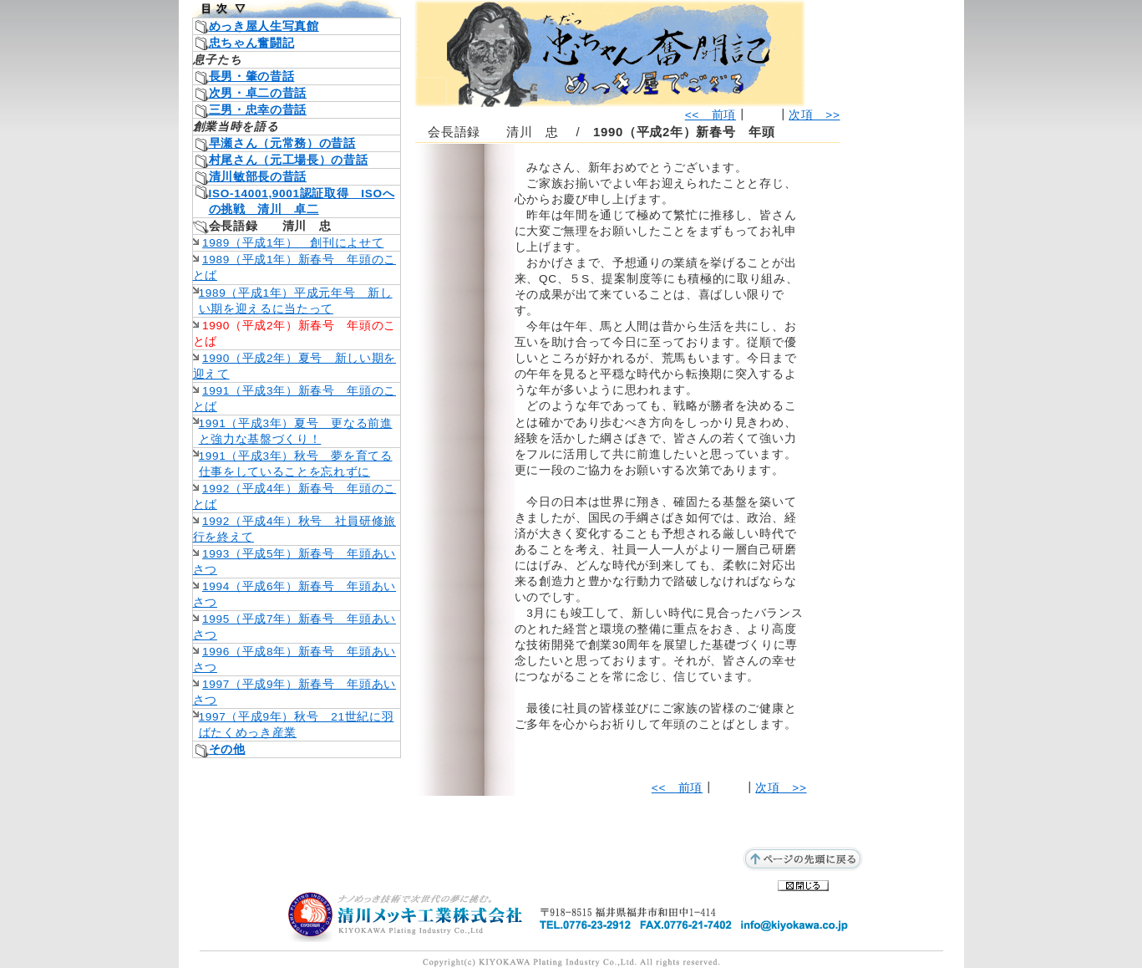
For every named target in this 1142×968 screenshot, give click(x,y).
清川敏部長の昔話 (258, 177)
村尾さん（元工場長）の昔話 (288, 160)
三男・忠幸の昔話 (258, 110)
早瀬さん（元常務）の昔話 (282, 143)
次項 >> (814, 115)
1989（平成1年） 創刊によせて (292, 243)
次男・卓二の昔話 (258, 93)
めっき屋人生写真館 (264, 26)
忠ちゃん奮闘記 (252, 43)
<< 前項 (710, 115)
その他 (227, 749)
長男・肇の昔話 (252, 76)
